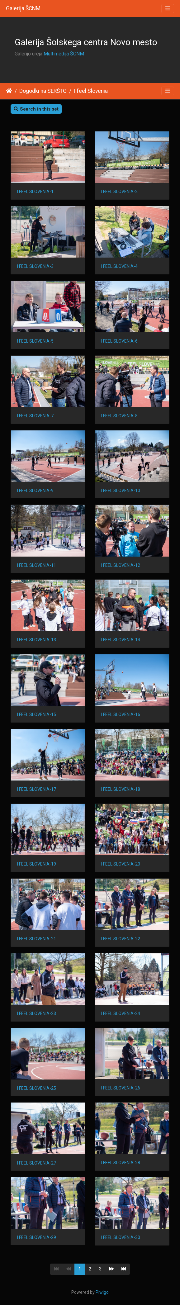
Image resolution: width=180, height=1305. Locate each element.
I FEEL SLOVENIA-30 (120, 1237)
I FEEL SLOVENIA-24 (120, 1013)
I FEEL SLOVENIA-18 (120, 789)
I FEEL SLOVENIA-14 (120, 639)
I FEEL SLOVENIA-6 (119, 341)
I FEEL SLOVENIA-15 (36, 714)
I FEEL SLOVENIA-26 (120, 1087)
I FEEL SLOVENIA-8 (119, 415)
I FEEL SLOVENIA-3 (35, 266)
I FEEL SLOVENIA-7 (35, 415)
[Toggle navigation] (167, 8)
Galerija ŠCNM (23, 8)
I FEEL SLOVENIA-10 (120, 490)
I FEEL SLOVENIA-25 (36, 1088)
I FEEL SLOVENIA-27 (36, 1162)
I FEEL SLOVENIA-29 (36, 1237)
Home (9, 91)
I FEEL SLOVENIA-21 (36, 938)
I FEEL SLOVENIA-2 (119, 191)
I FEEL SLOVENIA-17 (36, 789)
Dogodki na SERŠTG (43, 91)
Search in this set (36, 109)
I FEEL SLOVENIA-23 (36, 1013)
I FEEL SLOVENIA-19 (36, 863)
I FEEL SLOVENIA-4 (119, 266)
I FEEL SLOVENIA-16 (120, 714)
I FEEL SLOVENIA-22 (120, 938)
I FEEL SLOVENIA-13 (36, 639)
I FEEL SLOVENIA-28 (120, 1162)
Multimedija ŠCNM (64, 54)
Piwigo (102, 1292)
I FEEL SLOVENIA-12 (120, 565)
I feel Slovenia (91, 91)
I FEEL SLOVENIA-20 (120, 863)
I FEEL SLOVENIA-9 (35, 490)
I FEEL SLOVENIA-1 (35, 191)
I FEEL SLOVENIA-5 (35, 341)
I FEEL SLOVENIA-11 (36, 565)
